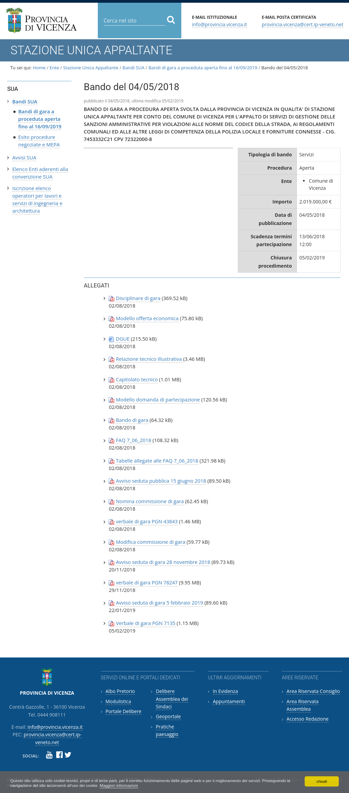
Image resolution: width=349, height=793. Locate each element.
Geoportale (168, 716)
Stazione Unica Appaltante (90, 68)
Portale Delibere (123, 711)
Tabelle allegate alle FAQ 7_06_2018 (157, 460)
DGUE (123, 338)
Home (39, 68)
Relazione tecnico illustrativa (149, 358)
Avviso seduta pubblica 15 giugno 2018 (161, 480)
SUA (12, 88)
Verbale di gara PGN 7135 (146, 623)
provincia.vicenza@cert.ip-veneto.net (302, 24)
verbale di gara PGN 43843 (147, 521)
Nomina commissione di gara (150, 501)
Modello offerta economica (147, 318)
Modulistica (118, 701)
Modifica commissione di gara (150, 541)
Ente (54, 68)
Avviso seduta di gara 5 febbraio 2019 (159, 602)
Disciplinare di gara (138, 298)
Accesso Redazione (308, 719)
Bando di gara (132, 419)
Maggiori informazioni (120, 785)
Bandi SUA (133, 68)
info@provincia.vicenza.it (219, 24)
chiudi (321, 781)
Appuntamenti (229, 701)
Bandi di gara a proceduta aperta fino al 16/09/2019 (203, 68)
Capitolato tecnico (137, 379)
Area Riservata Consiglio (313, 691)
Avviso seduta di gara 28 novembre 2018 (163, 561)
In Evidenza (225, 691)
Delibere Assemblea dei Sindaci (172, 699)
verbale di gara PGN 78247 (147, 582)
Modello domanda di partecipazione (158, 399)
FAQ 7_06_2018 (133, 440)
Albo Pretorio (120, 691)
